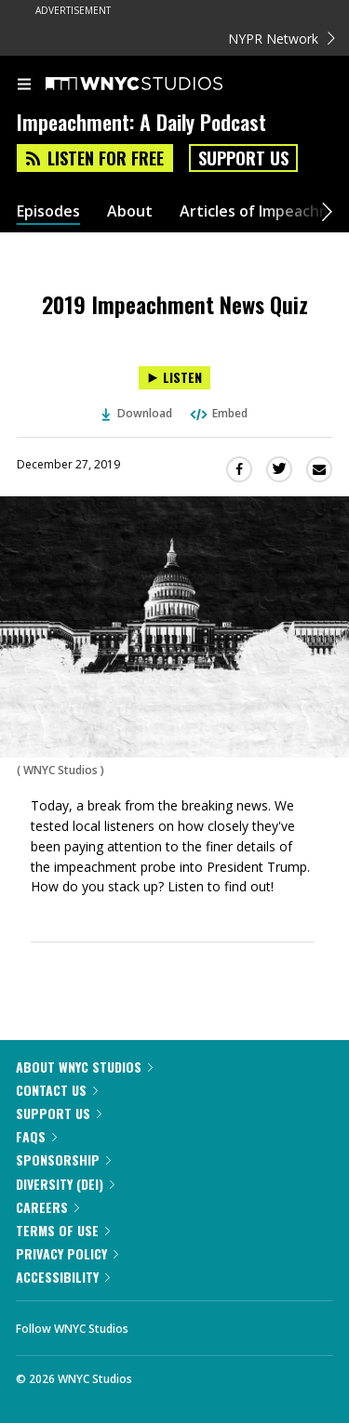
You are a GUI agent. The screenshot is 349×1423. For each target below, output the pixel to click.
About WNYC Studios (84, 1066)
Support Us (243, 158)
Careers (47, 1207)
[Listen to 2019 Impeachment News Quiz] (174, 377)
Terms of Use (63, 1230)
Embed (218, 413)
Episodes (48, 211)
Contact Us (57, 1090)
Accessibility (63, 1276)
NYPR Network (281, 38)
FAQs (36, 1136)
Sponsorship (63, 1159)
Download (136, 413)
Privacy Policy (67, 1253)
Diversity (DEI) (65, 1183)
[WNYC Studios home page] (157, 84)
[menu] (24, 85)
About (130, 211)
